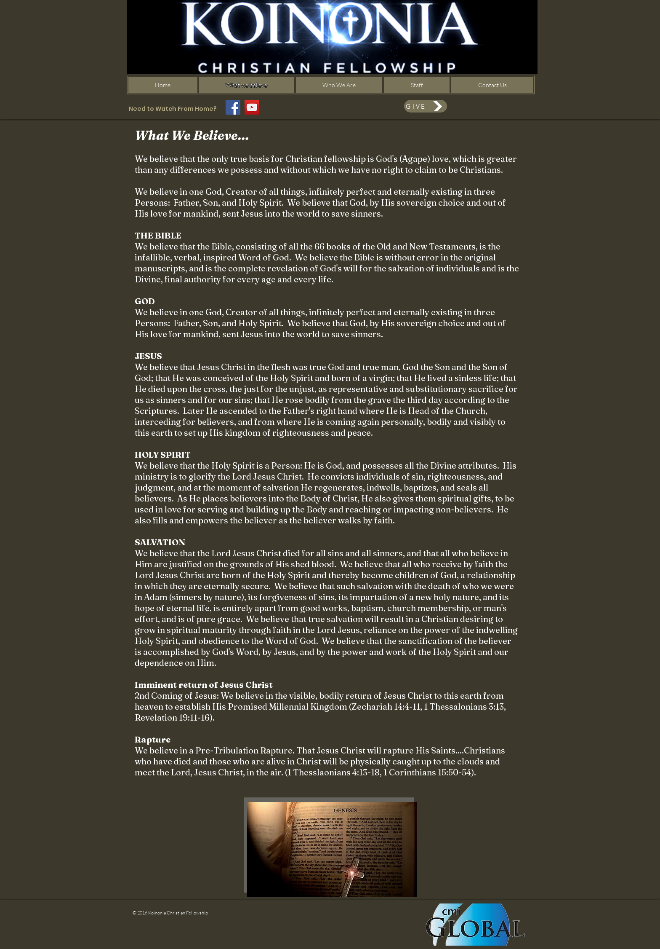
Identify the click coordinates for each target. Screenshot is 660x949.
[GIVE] (425, 106)
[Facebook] (233, 107)
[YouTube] (252, 107)
